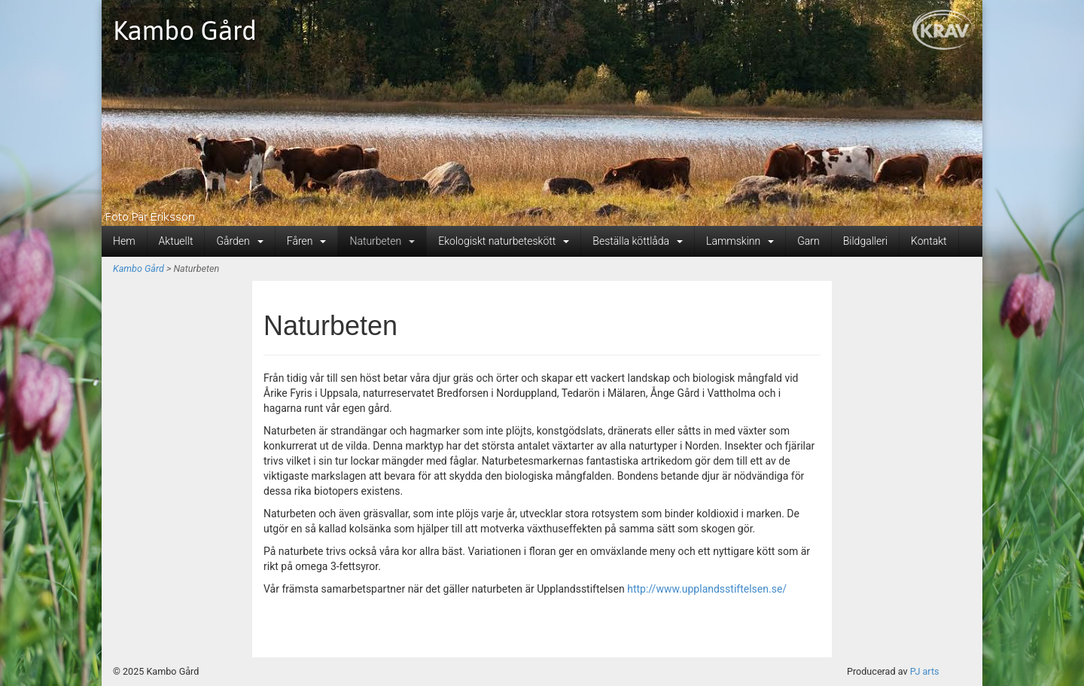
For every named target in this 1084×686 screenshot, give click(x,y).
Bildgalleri (865, 241)
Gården (239, 241)
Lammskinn (740, 241)
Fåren (307, 241)
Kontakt (929, 241)
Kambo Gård (185, 30)
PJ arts (924, 671)
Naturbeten (382, 241)
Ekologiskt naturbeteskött (503, 241)
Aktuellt (176, 241)
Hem (124, 241)
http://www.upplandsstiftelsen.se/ (707, 589)
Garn (808, 241)
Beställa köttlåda (637, 241)
